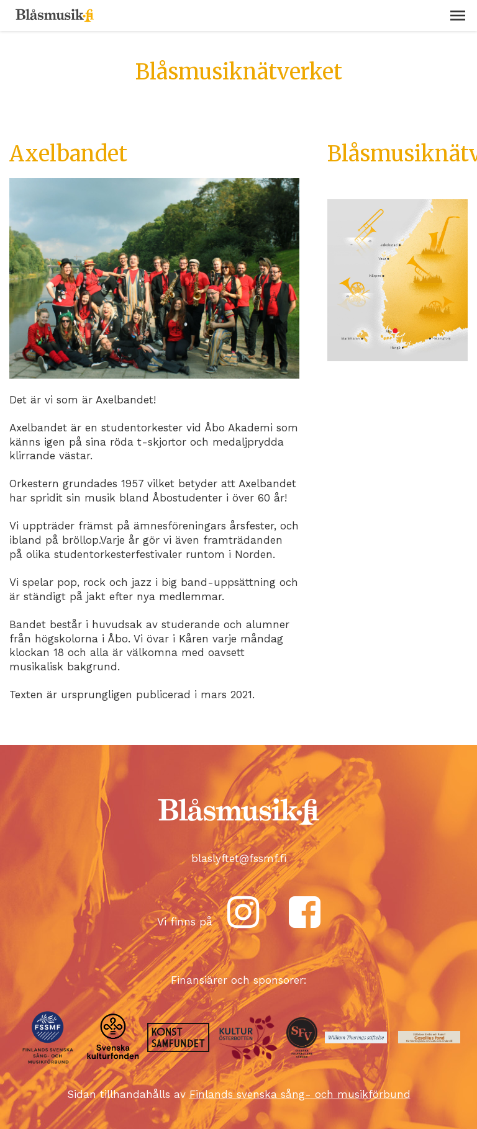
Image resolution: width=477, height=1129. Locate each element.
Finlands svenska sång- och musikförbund (300, 1094)
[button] (458, 15)
